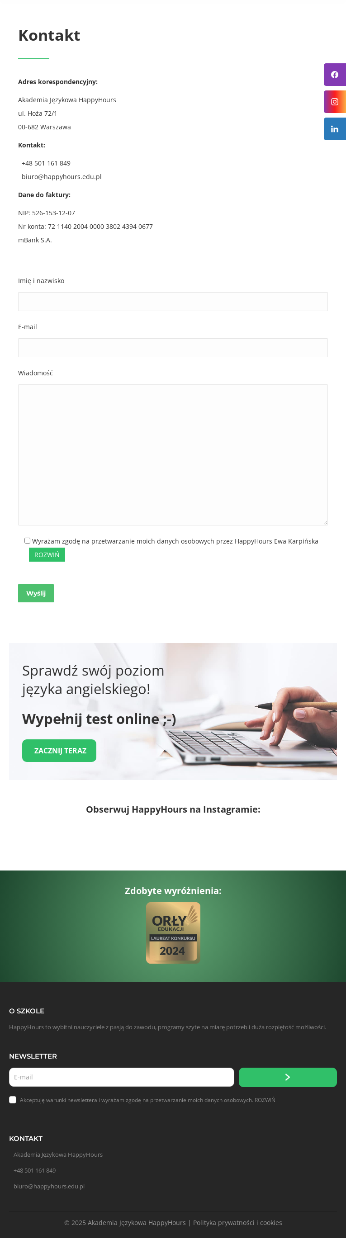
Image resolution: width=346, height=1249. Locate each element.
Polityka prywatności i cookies (237, 1222)
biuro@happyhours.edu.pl (49, 1186)
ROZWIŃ (265, 1100)
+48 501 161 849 (35, 1170)
